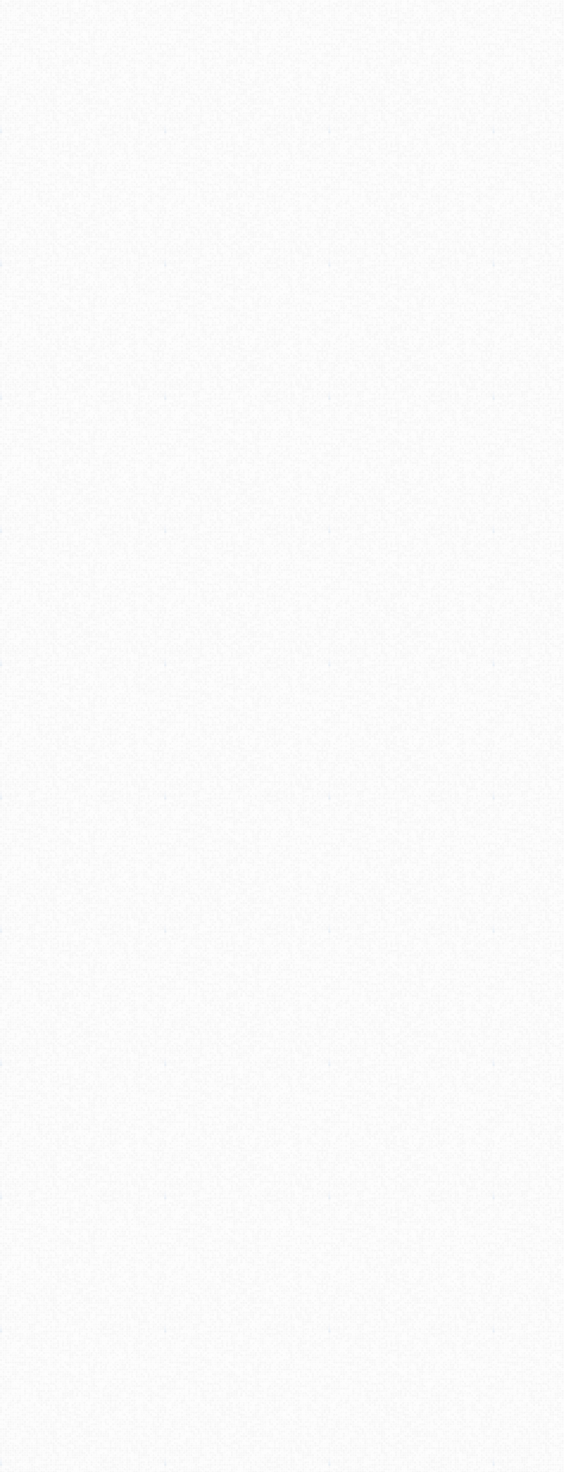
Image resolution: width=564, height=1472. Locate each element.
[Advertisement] (282, 103)
